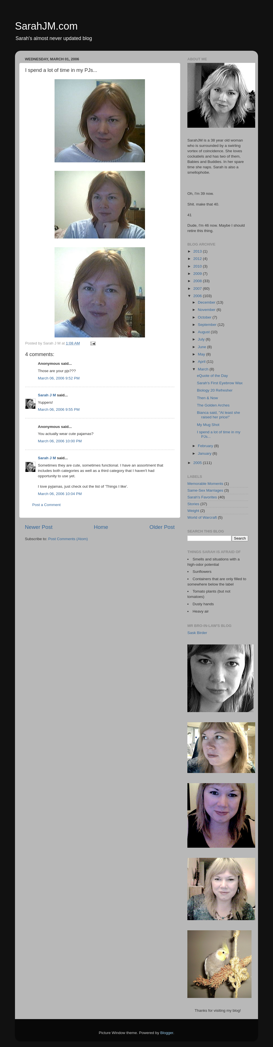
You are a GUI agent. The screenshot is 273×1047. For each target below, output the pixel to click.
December (207, 302)
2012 (198, 259)
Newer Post (39, 527)
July (202, 339)
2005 (198, 463)
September (208, 325)
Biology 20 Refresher (215, 390)
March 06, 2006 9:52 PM (59, 378)
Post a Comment (46, 505)
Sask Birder (197, 633)
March (203, 369)
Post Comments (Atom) (68, 539)
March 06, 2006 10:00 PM (60, 441)
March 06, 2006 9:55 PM (59, 409)
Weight (193, 511)
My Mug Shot (208, 425)
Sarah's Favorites (202, 497)
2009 (198, 273)
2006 (198, 296)
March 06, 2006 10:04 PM (60, 494)
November (207, 310)
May (202, 354)
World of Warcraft (202, 517)
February (206, 446)
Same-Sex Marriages (205, 490)
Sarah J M (47, 395)
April (202, 361)
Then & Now (207, 398)
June (202, 347)
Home (101, 527)
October (205, 317)
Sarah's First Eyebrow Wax (220, 383)
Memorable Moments (205, 483)
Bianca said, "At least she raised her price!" (218, 414)
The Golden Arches (213, 405)
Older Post (162, 527)
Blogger (166, 1033)
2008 (198, 281)
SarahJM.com (46, 26)
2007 (198, 288)
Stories (193, 504)
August (204, 332)
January (205, 453)
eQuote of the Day (212, 376)
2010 (198, 266)
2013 (198, 251)
